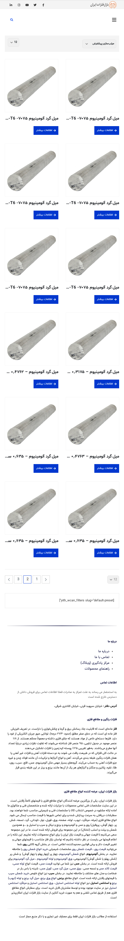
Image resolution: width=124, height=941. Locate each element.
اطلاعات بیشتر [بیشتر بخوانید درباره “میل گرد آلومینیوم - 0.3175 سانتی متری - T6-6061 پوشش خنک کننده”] (105, 384)
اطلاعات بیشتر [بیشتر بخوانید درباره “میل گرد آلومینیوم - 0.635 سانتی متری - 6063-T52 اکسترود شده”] (44, 553)
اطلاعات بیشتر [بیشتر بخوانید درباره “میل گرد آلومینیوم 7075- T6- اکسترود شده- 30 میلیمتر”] (105, 215)
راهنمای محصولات (97, 668)
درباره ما (103, 651)
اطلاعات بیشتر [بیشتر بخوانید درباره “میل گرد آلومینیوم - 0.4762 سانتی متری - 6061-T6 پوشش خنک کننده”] (44, 384)
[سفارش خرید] (99, 43)
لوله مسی (18, 864)
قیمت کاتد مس (108, 869)
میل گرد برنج (31, 878)
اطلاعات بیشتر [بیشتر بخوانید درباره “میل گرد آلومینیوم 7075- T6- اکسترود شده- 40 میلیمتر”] (44, 215)
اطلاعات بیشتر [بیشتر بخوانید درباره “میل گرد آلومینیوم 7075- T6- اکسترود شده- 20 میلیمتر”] (44, 130)
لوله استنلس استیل (67, 883)
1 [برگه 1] (37, 579)
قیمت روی (100, 849)
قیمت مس (46, 864)
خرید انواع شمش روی (35, 849)
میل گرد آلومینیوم (24, 859)
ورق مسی (75, 869)
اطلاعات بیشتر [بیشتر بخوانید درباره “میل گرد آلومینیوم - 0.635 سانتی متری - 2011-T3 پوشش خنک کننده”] (44, 468)
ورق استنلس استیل (41, 883)
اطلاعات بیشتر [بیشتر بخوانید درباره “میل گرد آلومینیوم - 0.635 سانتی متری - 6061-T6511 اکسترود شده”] (105, 553)
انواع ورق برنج (48, 878)
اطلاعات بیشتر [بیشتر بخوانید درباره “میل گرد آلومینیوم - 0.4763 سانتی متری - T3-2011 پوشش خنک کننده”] (105, 468)
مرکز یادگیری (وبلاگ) (94, 663)
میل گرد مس (60, 869)
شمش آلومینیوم (69, 854)
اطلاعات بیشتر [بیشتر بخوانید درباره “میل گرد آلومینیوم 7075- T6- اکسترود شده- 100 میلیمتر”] (105, 130)
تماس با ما (102, 657)
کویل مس (46, 869)
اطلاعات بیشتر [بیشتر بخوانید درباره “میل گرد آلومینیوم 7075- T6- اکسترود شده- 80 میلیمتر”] (44, 299)
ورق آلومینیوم (64, 859)
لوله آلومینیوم (45, 859)
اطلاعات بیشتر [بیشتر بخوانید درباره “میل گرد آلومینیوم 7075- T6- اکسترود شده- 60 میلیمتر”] (105, 299)
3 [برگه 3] (18, 579)
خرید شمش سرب (18, 873)
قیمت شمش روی (82, 849)
